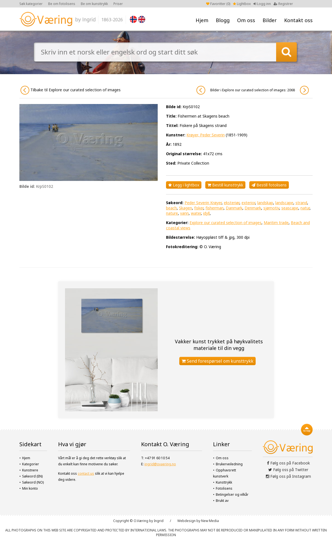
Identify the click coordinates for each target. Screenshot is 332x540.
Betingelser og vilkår (232, 494)
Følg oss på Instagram (288, 476)
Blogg (223, 20)
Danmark (234, 208)
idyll (206, 213)
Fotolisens (224, 488)
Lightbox (242, 3)
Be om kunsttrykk (94, 3)
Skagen (185, 208)
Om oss (246, 20)
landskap (265, 202)
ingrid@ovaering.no (160, 464)
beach (171, 208)
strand (301, 202)
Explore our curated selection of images (225, 222)
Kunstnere (30, 470)
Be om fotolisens (61, 3)
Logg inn (262, 3)
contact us (86, 473)
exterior (248, 202)
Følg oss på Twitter (288, 469)
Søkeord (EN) (32, 476)
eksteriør (231, 202)
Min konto (30, 488)
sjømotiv (271, 208)
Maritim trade (276, 222)
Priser (118, 3)
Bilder (270, 20)
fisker (198, 208)
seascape (289, 208)
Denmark (253, 208)
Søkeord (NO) (33, 482)
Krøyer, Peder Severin (205, 134)
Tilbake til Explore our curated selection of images (70, 90)
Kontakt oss (298, 20)
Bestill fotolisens (269, 185)
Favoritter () (218, 3)
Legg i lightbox (183, 185)
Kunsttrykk (224, 482)
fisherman (215, 208)
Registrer (283, 3)
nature (172, 213)
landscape (284, 202)
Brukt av (222, 500)
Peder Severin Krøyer (203, 202)
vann (184, 213)
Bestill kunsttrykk (225, 185)
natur (305, 208)
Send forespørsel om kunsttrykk (217, 361)
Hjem (202, 20)
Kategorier (30, 464)
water (196, 213)
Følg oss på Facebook (288, 463)
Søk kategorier (31, 3)
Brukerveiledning (229, 464)
